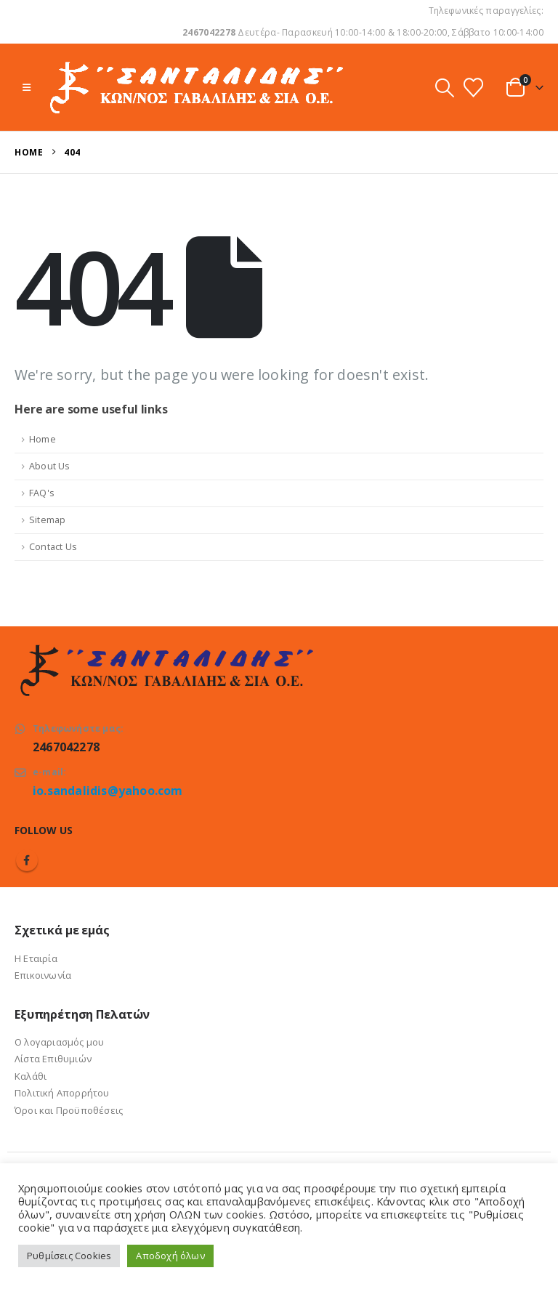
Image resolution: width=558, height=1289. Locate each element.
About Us (49, 466)
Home (42, 439)
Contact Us (53, 547)
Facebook (27, 860)
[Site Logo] (195, 87)
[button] (27, 87)
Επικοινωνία (43, 975)
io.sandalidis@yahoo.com (108, 791)
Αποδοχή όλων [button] (170, 1255)
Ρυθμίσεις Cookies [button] (69, 1255)
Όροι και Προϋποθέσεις (69, 1110)
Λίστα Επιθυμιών (53, 1058)
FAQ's (41, 493)
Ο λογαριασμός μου (59, 1041)
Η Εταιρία (36, 958)
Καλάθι (30, 1076)
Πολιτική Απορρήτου (62, 1092)
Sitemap (47, 520)
